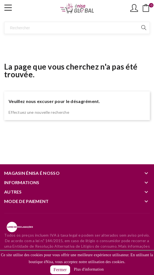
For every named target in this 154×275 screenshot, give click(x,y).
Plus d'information (89, 269)
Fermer (60, 269)
